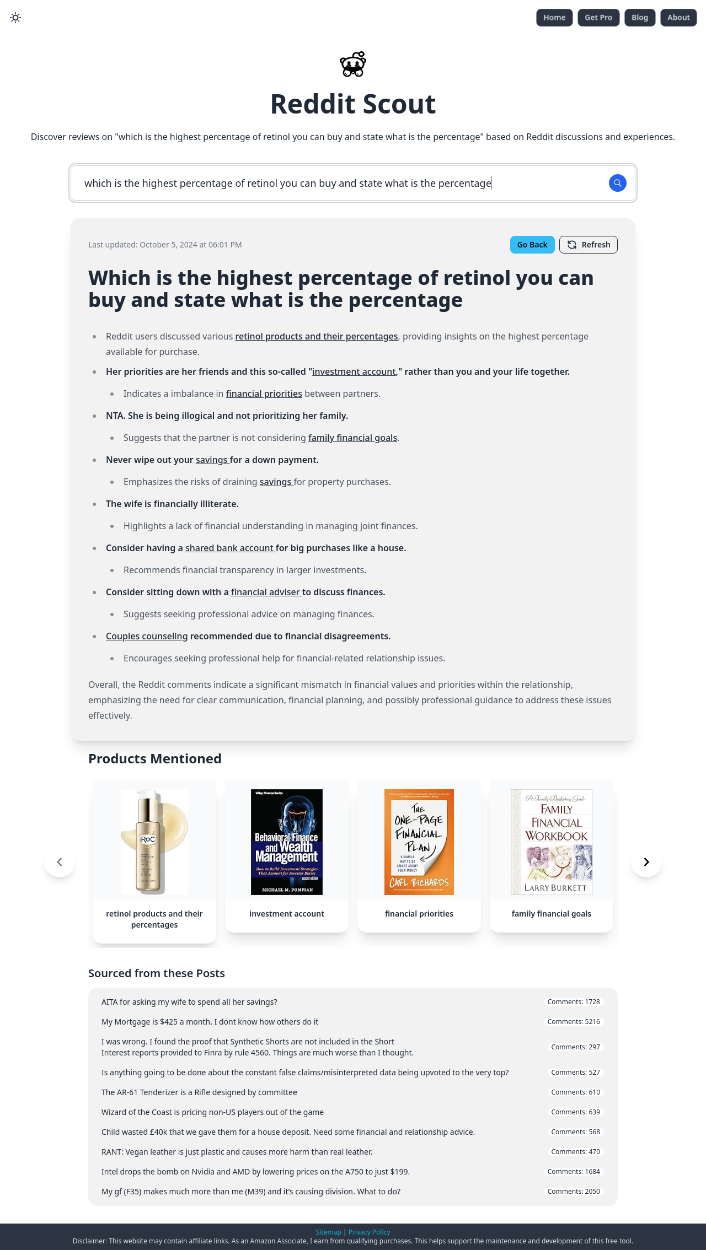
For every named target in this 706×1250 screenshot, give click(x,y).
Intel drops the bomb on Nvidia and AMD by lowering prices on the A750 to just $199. (353, 1171)
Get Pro (599, 17)
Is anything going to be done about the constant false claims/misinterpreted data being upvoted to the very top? (353, 1072)
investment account (353, 371)
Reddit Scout (353, 103)
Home (554, 17)
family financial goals (352, 438)
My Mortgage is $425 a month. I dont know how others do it (353, 1021)
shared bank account (230, 548)
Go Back (532, 244)
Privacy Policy (370, 1232)
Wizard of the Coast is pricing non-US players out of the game (353, 1112)
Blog (640, 17)
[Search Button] (618, 183)
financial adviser (266, 592)
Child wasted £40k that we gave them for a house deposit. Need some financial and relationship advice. (353, 1132)
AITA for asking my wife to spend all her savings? (353, 1001)
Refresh (588, 244)
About (678, 17)
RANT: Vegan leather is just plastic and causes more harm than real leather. (353, 1151)
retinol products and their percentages (317, 336)
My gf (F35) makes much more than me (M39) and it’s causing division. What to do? (353, 1191)
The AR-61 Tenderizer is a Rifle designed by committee (353, 1092)
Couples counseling (147, 636)
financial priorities (264, 393)
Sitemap (328, 1232)
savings (213, 460)
